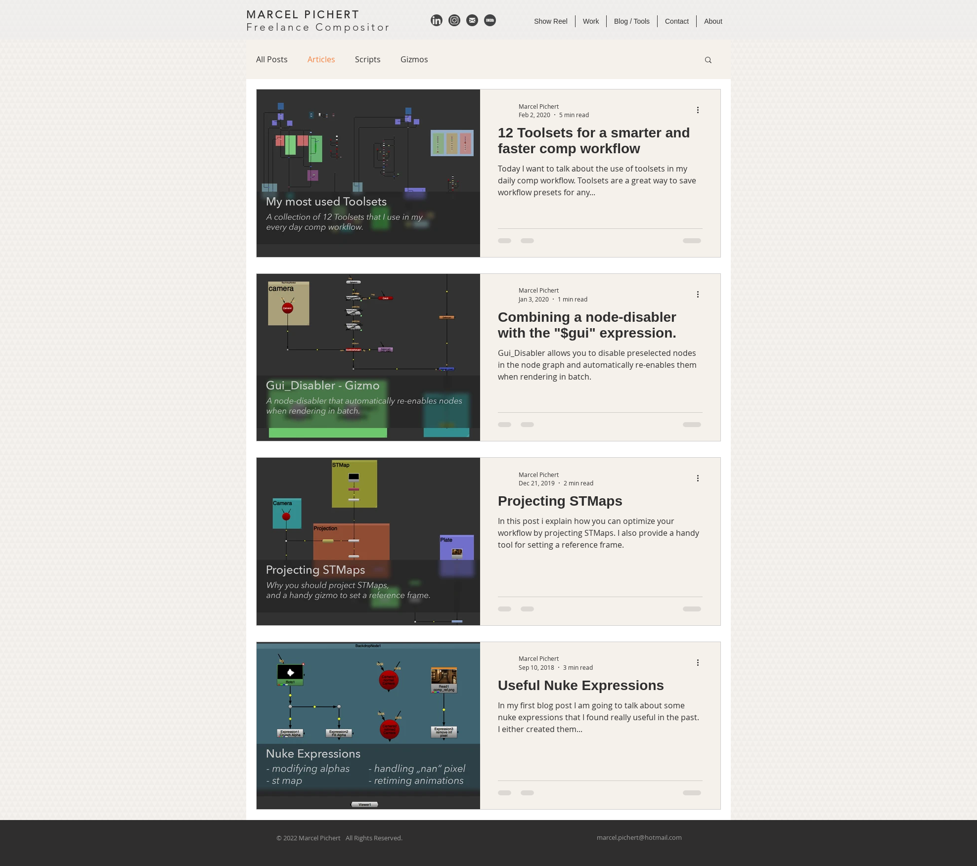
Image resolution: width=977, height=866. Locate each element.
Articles (321, 59)
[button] (708, 60)
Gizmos (414, 59)
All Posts (272, 59)
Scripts (368, 59)
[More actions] (701, 110)
